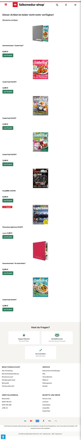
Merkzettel (5, 383)
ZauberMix (46, 408)
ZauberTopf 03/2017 (9, 82)
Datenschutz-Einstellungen (51, 370)
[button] (3, 437)
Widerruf (45, 380)
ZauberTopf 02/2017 (9, 299)
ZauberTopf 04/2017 (9, 154)
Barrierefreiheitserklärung (10, 374)
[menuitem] (6, 4)
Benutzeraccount (7, 377)
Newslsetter (6, 398)
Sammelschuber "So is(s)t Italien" (14, 263)
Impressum (58, 434)
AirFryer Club (46, 398)
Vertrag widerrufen (8, 386)
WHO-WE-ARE (6, 405)
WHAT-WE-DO (6, 402)
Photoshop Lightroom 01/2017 (12, 227)
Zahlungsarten (47, 383)
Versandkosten (47, 377)
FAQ (43, 374)
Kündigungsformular (8, 380)
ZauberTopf (46, 411)
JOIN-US (5, 408)
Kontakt (44, 386)
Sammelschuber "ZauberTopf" (13, 45)
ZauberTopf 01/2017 (9, 118)
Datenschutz (46, 434)
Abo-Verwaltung (7, 370)
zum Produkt (8, 55)
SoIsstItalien (46, 405)
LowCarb (45, 402)
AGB (53, 434)
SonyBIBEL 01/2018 (9, 191)
